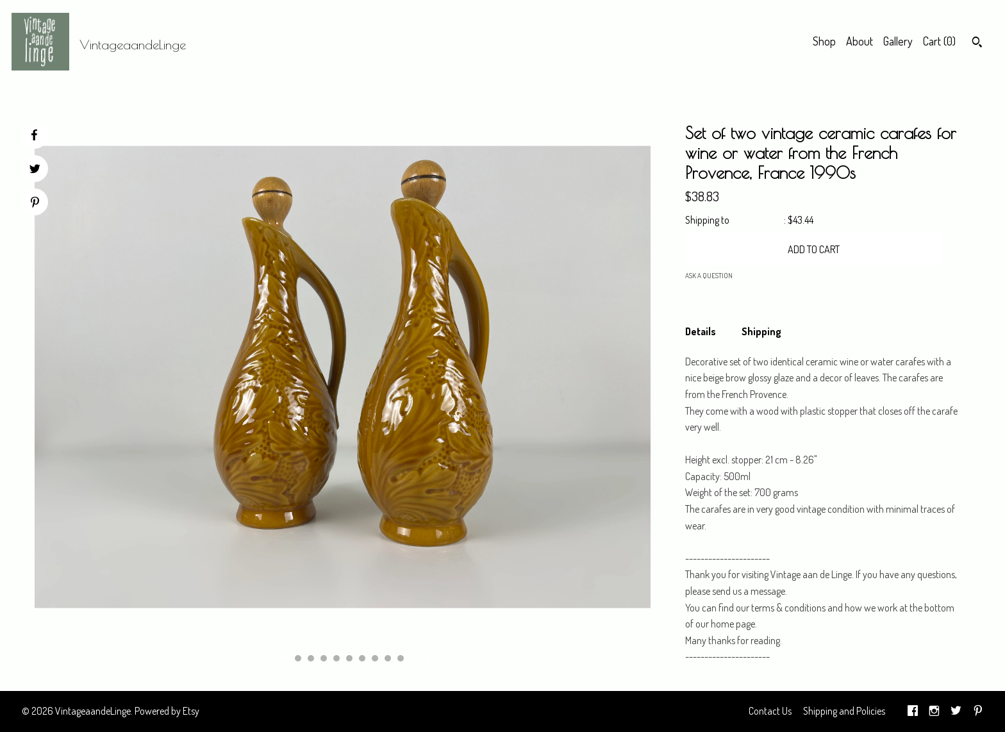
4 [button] (323, 658)
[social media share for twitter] (34, 170)
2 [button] (298, 658)
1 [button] (285, 658)
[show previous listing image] (258, 659)
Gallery (898, 41)
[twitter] (956, 711)
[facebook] (913, 711)
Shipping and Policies (844, 710)
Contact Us (770, 710)
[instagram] (934, 711)
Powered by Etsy (167, 710)
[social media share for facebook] (34, 135)
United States (757, 219)
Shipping (761, 331)
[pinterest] (978, 711)
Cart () (939, 41)
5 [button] (336, 658)
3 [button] (311, 658)
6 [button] (349, 658)
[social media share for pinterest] (34, 203)
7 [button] (362, 658)
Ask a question (709, 275)
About (859, 41)
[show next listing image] (427, 659)
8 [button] (375, 658)
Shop (824, 41)
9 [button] (388, 658)
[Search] (977, 44)
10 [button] (400, 658)
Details (700, 331)
